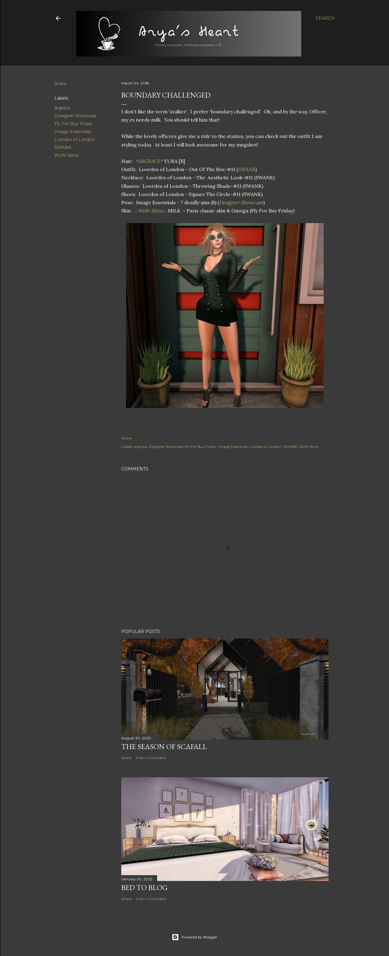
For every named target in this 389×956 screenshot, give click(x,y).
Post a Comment (151, 757)
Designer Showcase (75, 116)
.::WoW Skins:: (149, 211)
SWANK (62, 147)
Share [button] (60, 83)
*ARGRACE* (149, 161)
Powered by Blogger (194, 937)
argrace (62, 108)
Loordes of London (74, 139)
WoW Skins (66, 155)
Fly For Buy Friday (73, 123)
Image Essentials (72, 131)
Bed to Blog (144, 887)
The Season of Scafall (164, 746)
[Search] (325, 18)
